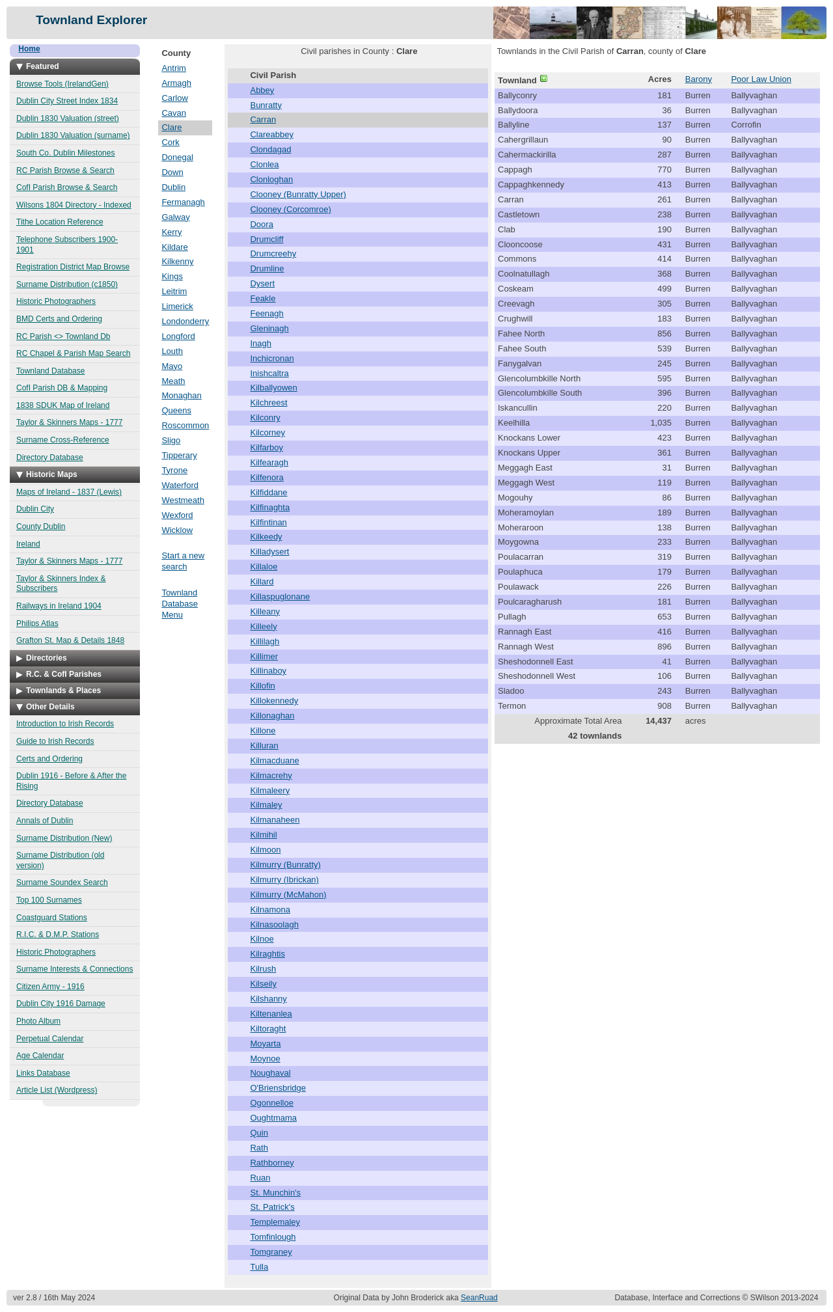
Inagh (260, 343)
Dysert (262, 283)
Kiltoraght (268, 1028)
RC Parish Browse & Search (65, 170)
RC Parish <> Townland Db (63, 336)
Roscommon (185, 425)
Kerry (171, 232)
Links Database (43, 1073)
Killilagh (264, 641)
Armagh (176, 83)
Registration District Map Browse (73, 266)
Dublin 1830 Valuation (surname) (73, 135)
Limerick (177, 306)
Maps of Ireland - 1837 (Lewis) (69, 492)
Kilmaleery (270, 790)
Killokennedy (274, 700)
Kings (172, 276)
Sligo (170, 440)
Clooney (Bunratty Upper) (298, 194)
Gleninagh (269, 328)
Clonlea (264, 164)
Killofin (262, 685)
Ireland (28, 544)
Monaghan (181, 395)
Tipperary (179, 455)
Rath (258, 1148)
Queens (176, 410)
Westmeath (182, 500)
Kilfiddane (268, 492)
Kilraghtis (267, 954)
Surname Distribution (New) (64, 838)
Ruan (260, 1177)
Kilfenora (266, 477)
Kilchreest (268, 402)
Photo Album (38, 1021)
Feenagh (266, 313)
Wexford (177, 515)
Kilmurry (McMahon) (288, 894)
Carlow (174, 98)
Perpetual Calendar (49, 1038)
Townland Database (50, 371)
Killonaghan (272, 715)
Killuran (264, 745)
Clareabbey (272, 134)
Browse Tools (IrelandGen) (62, 84)
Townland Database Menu (179, 604)
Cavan (173, 113)
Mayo (171, 366)
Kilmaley (266, 805)
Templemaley (275, 1222)
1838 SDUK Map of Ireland (62, 405)
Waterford (179, 485)
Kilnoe (261, 939)
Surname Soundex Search (62, 882)
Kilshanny (268, 999)
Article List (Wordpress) (56, 1090)
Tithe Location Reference (59, 221)
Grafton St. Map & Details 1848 (70, 640)
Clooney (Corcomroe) (290, 209)
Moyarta (265, 1043)
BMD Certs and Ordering (59, 318)
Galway (175, 217)
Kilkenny (177, 261)
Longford (178, 336)
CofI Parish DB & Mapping (61, 387)
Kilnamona (270, 909)
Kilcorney (267, 432)
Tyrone (174, 470)
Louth (172, 351)
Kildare (174, 247)
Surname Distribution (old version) (60, 860)
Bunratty (265, 105)
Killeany (265, 611)
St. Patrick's (272, 1207)
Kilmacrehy (271, 775)
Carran (263, 119)
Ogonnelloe (272, 1103)
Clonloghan (271, 179)
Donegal (177, 157)
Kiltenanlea (271, 1013)
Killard (261, 581)
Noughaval (270, 1073)
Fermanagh (182, 202)
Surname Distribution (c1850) (67, 284)
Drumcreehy (273, 253)
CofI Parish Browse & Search (66, 187)
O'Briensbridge (278, 1088)
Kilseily (263, 984)
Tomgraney (271, 1252)
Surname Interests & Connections (74, 969)
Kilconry (265, 417)
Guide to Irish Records (55, 741)
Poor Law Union (761, 79)
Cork (170, 142)
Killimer (264, 656)
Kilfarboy (266, 447)
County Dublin (40, 526)
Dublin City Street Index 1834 (67, 100)
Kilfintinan (268, 522)
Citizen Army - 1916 (50, 986)
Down (172, 172)
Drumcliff (266, 239)
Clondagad (270, 149)
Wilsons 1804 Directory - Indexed (73, 205)
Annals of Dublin (44, 820)
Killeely (263, 626)
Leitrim (174, 291)
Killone (262, 730)
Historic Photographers (56, 301)
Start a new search (182, 561)
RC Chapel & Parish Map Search (73, 353)
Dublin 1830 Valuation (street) (67, 118)
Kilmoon (265, 849)
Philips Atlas (37, 623)
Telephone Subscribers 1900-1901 (67, 244)
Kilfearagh (269, 462)
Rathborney (272, 1163)
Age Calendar (40, 1055)
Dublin (173, 187)
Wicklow (177, 530)
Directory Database (49, 457)
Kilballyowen (273, 387)
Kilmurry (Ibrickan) (284, 879)
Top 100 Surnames (49, 900)
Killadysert (269, 551)
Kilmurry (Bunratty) (285, 864)
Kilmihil (263, 835)
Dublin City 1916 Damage (60, 1003)
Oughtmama (273, 1118)
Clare (171, 127)
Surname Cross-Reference (62, 439)
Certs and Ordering (49, 758)
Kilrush (263, 969)
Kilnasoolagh (274, 924)
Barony (698, 79)
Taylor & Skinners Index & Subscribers (60, 584)
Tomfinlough (272, 1237)
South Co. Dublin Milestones (65, 152)
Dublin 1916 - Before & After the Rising (71, 781)
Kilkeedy (266, 536)
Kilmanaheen (274, 820)
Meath (173, 381)
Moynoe (265, 1058)
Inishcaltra (269, 373)
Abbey (262, 90)
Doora (261, 224)
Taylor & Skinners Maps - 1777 (69, 422)
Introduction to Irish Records (65, 723)
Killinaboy (268, 671)
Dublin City (35, 508)
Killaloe (263, 566)
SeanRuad (479, 1297)
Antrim (173, 68)
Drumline (267, 268)
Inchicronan (272, 358)
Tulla (259, 1267)
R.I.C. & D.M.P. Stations (57, 934)
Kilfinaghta (270, 507)
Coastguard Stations (51, 917)
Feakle (262, 298)
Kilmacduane (274, 760)
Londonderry (185, 321)
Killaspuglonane (280, 596)
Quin (258, 1133)
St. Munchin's (275, 1192)
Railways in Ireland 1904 (59, 605)
